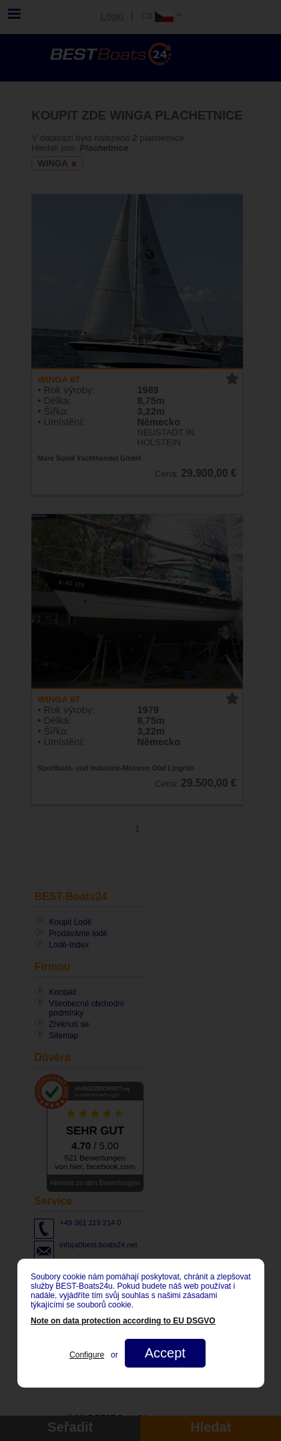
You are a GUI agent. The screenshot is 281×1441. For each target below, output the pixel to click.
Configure (86, 1355)
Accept (164, 1353)
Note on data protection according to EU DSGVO (123, 1320)
